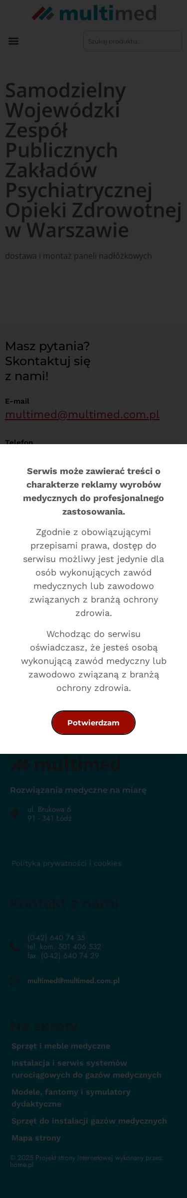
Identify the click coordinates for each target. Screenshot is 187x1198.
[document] (93, 599)
